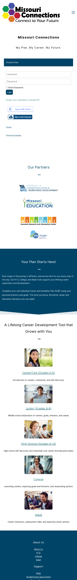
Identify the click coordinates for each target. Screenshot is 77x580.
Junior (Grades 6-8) (39, 408)
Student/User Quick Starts (38, 577)
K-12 (38, 553)
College (38, 479)
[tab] (38, 62)
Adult (38, 514)
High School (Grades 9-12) (38, 443)
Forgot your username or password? (22, 100)
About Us (38, 549)
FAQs (38, 573)
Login (9, 92)
